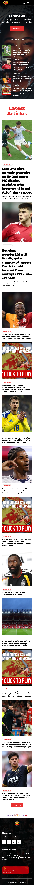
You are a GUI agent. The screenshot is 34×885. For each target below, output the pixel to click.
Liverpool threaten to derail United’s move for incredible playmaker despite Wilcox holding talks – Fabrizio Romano (22, 91)
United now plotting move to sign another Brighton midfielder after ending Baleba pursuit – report (16, 440)
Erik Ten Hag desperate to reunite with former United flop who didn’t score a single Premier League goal (16, 745)
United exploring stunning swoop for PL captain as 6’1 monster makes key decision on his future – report (17, 694)
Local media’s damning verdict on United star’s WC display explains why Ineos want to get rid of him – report (22, 52)
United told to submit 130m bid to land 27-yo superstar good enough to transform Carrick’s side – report (22, 79)
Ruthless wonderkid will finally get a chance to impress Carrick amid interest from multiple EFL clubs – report (21, 65)
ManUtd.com (17, 45)
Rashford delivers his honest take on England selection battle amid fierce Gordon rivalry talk (16, 491)
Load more (17, 805)
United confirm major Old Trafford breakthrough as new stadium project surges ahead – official (16, 643)
